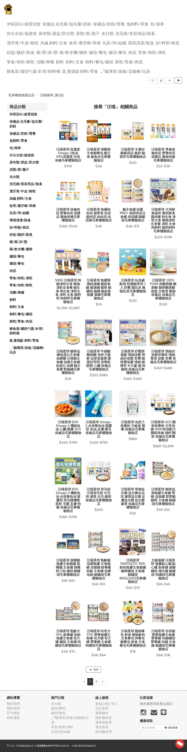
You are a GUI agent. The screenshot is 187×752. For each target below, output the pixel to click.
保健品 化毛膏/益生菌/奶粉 (67, 24)
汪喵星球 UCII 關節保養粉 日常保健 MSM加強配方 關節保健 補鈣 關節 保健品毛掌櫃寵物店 (163, 431)
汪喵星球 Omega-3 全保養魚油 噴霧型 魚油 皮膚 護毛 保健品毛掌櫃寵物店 (98, 429)
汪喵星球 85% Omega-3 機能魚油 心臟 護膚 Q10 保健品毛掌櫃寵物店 (68, 429)
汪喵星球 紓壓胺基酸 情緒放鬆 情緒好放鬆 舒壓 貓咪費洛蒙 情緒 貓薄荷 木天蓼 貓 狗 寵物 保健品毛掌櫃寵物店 (132, 362)
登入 (114, 704)
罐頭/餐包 (98, 52)
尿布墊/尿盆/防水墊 (56, 33)
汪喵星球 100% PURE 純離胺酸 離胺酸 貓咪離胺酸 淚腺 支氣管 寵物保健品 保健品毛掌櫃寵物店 (163, 289)
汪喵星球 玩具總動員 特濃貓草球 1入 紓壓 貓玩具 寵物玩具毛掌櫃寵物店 (132, 287)
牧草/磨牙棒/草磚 (85, 43)
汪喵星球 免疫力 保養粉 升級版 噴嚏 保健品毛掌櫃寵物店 (132, 427)
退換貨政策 (103, 722)
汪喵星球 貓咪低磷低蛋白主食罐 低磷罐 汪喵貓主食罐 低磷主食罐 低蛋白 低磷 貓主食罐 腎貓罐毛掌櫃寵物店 (68, 362)
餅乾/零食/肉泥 (129, 62)
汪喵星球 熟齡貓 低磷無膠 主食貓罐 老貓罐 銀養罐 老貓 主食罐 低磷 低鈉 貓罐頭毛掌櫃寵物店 (98, 569)
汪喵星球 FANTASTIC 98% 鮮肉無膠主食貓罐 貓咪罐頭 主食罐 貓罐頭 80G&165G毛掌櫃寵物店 (132, 571)
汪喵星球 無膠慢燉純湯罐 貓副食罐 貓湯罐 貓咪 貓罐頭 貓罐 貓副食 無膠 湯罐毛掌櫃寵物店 (98, 289)
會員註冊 (101, 704)
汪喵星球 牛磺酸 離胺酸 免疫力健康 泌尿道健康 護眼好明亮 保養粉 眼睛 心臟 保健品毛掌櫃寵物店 (98, 360)
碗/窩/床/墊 (47, 52)
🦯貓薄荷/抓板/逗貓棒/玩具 (125, 71)
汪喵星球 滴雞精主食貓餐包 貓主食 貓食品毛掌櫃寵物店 (98, 154)
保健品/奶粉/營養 (109, 24)
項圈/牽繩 (45, 62)
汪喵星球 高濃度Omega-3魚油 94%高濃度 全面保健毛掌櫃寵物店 (68, 154)
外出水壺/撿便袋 (22, 33)
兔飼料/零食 (137, 24)
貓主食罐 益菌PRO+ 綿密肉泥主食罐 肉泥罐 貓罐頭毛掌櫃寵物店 (133, 214)
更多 (94, 669)
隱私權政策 (103, 718)
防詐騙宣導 (103, 732)
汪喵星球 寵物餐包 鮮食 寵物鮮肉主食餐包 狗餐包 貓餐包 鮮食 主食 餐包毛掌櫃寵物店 (133, 638)
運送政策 (101, 727)
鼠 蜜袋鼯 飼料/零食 (80, 71)
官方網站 (13, 713)
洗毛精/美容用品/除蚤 (135, 33)
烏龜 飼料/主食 (53, 43)
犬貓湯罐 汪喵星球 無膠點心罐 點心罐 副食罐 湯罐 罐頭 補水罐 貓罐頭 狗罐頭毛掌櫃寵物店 (163, 569)
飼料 (60, 62)
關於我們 (13, 704)
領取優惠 (171, 727)
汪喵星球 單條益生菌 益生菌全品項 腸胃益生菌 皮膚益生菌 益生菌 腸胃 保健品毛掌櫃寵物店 (132, 498)
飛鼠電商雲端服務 (82, 745)
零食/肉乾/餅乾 (21, 62)
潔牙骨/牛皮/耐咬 (23, 43)
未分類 (108, 33)
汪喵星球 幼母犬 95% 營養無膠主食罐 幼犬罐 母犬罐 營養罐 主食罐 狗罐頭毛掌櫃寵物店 (98, 640)
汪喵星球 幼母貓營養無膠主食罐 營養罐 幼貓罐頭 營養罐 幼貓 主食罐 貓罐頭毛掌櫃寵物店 (163, 640)
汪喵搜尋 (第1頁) (52, 95)
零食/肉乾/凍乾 (152, 52)
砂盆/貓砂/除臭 (21, 52)
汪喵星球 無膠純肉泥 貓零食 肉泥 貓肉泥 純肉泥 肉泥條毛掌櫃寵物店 (98, 214)
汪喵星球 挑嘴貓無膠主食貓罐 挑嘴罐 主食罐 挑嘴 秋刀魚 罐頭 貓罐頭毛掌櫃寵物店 (68, 567)
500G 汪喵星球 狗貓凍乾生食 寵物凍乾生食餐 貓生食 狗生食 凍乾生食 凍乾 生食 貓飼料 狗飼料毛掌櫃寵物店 (68, 291)
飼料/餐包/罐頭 (99, 62)
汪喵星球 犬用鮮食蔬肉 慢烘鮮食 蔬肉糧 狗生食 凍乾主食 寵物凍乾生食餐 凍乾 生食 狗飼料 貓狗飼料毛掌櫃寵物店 (163, 220)
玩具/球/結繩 (114, 43)
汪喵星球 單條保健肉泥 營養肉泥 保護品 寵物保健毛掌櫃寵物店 (163, 154)
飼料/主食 (75, 62)
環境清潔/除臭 (141, 43)
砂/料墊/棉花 (168, 43)
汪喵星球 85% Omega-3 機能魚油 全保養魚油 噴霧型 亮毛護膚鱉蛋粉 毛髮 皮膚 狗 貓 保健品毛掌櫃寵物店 (68, 500)
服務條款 (101, 713)
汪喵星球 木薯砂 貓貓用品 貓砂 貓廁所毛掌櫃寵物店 (133, 153)
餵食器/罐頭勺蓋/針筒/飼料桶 (33, 71)
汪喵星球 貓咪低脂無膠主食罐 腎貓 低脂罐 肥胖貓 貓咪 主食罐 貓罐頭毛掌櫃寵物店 (163, 496)
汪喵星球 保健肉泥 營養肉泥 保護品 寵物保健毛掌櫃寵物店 (68, 214)
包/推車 (157, 24)
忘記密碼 (101, 708)
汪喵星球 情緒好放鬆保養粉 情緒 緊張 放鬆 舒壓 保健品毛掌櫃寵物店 (163, 356)
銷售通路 (13, 718)
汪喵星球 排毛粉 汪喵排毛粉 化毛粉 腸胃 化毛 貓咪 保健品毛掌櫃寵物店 (98, 496)
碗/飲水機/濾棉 (73, 52)
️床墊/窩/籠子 (88, 33)
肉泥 (132, 52)
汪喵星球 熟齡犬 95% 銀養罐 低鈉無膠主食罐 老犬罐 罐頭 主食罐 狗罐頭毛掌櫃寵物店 (68, 638)
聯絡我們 (13, 708)
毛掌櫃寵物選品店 (21, 95)
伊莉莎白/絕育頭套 (24, 24)
